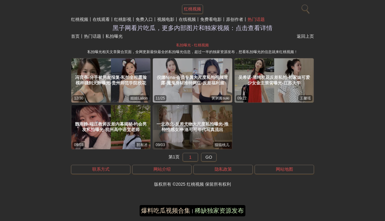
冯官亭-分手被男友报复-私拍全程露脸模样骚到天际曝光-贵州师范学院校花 (111, 80)
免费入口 (144, 19)
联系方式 (100, 169)
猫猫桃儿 (222, 145)
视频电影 (165, 19)
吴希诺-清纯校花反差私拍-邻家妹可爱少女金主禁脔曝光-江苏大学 (274, 80)
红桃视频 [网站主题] (192, 8)
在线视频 (187, 19)
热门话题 (256, 19)
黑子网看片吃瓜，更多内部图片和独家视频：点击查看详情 (192, 28)
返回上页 (305, 36)
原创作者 (234, 19)
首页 (75, 36)
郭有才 (142, 145)
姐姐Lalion (139, 98)
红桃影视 (122, 19)
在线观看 (101, 19)
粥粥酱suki (220, 98)
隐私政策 (223, 169)
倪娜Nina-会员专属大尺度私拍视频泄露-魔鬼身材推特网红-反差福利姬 (192, 80)
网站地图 (284, 169)
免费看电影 (211, 19)
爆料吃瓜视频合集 (165, 210)
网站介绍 (162, 169)
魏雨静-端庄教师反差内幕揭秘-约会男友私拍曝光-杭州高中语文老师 (111, 127)
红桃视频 (79, 19)
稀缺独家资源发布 (219, 210)
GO (208, 157)
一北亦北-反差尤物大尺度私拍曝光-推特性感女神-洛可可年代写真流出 (192, 127)
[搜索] (305, 8)
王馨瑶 (305, 98)
